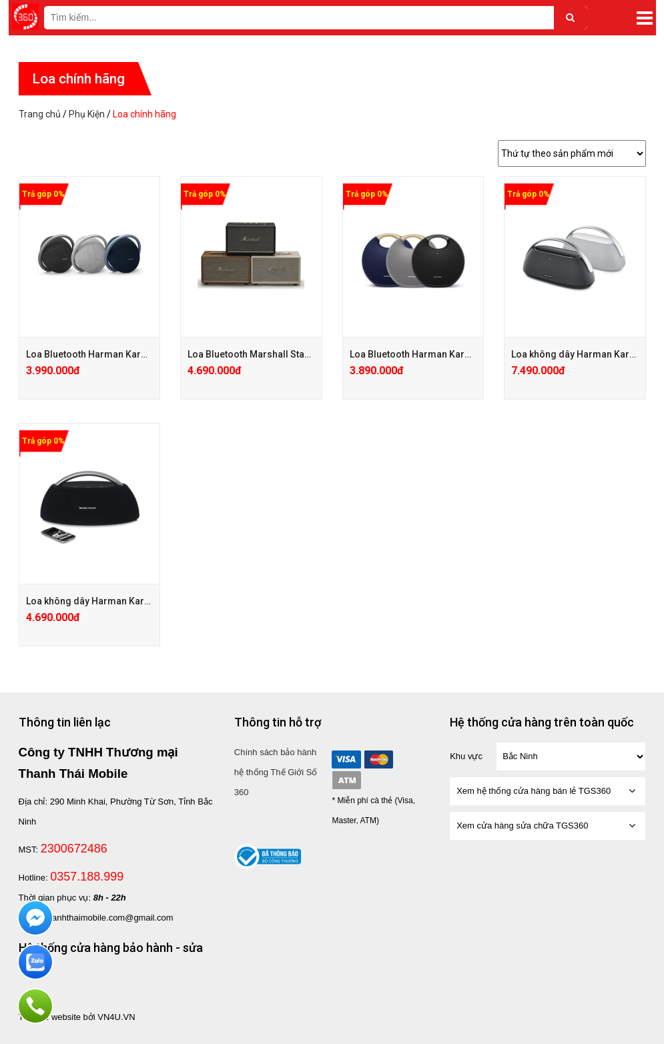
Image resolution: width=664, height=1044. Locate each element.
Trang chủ (40, 114)
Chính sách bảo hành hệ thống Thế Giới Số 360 (275, 772)
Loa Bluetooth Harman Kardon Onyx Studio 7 (123, 354)
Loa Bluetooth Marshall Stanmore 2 (264, 354)
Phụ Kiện (87, 114)
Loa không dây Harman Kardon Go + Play (115, 601)
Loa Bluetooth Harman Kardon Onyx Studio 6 (446, 354)
